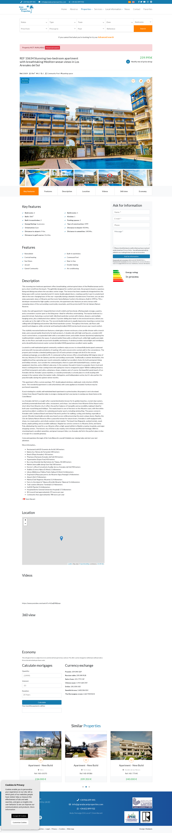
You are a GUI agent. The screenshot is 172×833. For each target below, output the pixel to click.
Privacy (54, 829)
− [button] (25, 524)
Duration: (25, 691)
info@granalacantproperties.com (54, 2)
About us (74, 9)
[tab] (29, 191)
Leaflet (70, 564)
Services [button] (98, 9)
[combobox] (34, 22)
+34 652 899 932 (76, 2)
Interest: (25, 681)
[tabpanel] (41, 756)
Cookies (62, 829)
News (127, 9)
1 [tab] (83, 787)
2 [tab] (86, 787)
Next (149, 123)
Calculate (42, 702)
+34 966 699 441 (28, 2)
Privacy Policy (127, 250)
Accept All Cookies (19, 816)
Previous (23, 123)
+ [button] (25, 520)
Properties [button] (86, 9)
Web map (70, 829)
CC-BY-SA (100, 564)
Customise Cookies (20, 822)
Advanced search (52, 48)
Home (64, 9)
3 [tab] (89, 787)
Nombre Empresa (33, 9)
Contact (136, 9)
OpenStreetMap (84, 564)
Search (143, 28)
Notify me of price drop (139, 62)
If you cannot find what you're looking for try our (86, 37)
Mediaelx (149, 829)
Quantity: (25, 671)
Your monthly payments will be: (33, 706)
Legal (48, 829)
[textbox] (34, 22)
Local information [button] (113, 9)
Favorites (147, 9)
